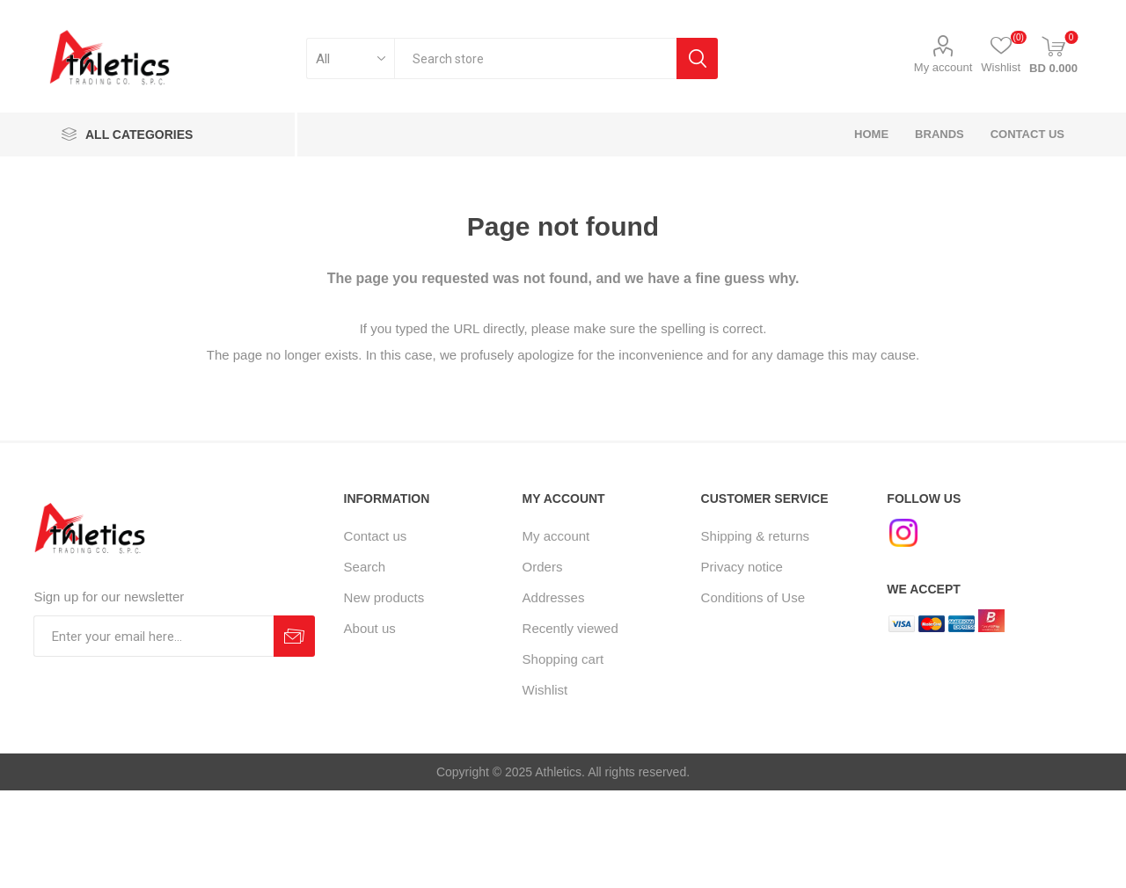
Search (365, 566)
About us (370, 628)
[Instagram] (903, 533)
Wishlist (545, 689)
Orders (543, 566)
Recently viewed (570, 628)
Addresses (554, 597)
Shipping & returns (755, 535)
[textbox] (535, 58)
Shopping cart (563, 658)
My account (943, 67)
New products (384, 597)
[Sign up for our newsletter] (153, 636)
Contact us (375, 535)
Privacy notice (742, 566)
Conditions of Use (753, 597)
